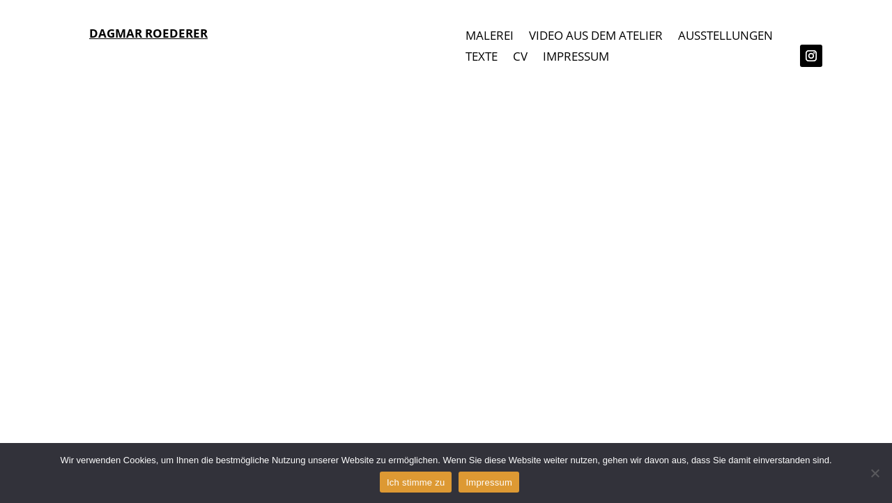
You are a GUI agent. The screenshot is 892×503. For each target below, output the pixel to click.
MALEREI (490, 37)
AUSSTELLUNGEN (725, 37)
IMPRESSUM (576, 58)
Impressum (489, 482)
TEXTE (482, 58)
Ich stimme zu (416, 482)
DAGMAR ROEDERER (148, 33)
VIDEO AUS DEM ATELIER (596, 37)
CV (520, 58)
